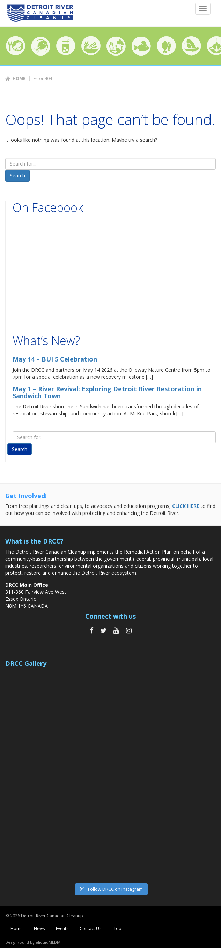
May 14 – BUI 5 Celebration (55, 359)
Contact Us (90, 929)
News (39, 929)
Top (116, 929)
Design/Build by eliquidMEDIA (32, 942)
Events (62, 929)
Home (19, 78)
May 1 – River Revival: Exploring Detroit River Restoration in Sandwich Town (107, 392)
